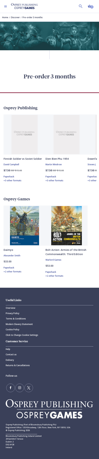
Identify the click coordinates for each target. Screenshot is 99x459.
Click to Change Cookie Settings (22, 335)
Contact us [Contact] (11, 354)
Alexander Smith (12, 255)
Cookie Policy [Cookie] (12, 329)
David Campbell (11, 164)
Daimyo (8, 250)
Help (8, 349)
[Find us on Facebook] (10, 388)
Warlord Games (53, 259)
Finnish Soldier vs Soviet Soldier (23, 158)
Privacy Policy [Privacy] (12, 313)
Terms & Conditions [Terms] (16, 318)
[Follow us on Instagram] (19, 388)
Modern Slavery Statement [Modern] (19, 324)
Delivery (10, 359)
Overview (10, 307)
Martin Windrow (53, 164)
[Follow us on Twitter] (28, 388)
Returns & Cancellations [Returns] (18, 365)
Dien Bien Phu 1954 (56, 158)
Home (5, 17)
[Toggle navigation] (5, 6)
